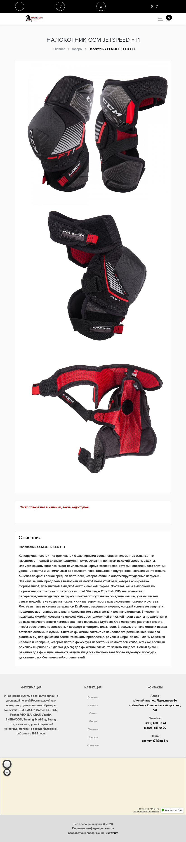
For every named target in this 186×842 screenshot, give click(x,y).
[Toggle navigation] (159, 19)
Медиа (93, 721)
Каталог (93, 705)
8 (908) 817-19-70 (155, 728)
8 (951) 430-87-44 (155, 723)
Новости (92, 737)
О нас (93, 713)
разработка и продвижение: (93, 833)
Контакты (93, 745)
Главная (92, 697)
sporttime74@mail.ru (155, 741)
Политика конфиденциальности (93, 828)
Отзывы (93, 729)
